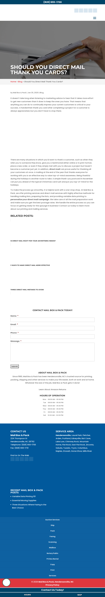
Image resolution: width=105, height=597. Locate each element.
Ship (52, 525)
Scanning (52, 542)
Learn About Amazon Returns (52, 389)
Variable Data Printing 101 (24, 496)
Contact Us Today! (52, 590)
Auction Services (52, 520)
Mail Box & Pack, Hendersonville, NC (56, 581)
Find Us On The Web (19, 455)
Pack (52, 531)
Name (14, 316)
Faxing (52, 536)
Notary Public (52, 553)
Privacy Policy (52, 585)
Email (14, 324)
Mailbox (52, 547)
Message (15, 341)
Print (52, 570)
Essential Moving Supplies (24, 500)
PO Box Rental (53, 559)
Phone (14, 333)
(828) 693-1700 (52, 2)
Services (52, 575)
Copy (52, 564)
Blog (42, 92)
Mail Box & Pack (19, 92)
